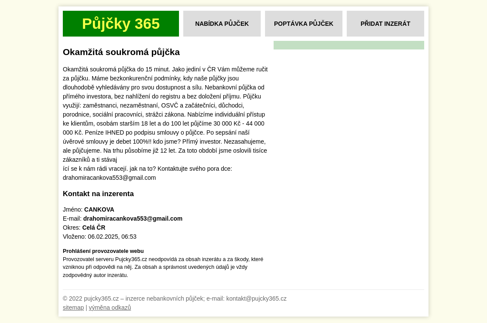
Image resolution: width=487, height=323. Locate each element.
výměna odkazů (110, 307)
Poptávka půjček (303, 23)
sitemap (73, 307)
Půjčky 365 (121, 23)
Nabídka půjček (222, 23)
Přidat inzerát (385, 23)
